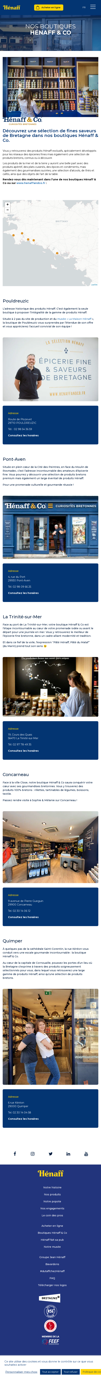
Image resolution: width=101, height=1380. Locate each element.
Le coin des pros (52, 1215)
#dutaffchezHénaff (52, 1271)
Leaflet (94, 284)
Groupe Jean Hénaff (52, 1257)
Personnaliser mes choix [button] (21, 1372)
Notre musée (52, 1246)
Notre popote (52, 1201)
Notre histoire (52, 1187)
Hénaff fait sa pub (52, 1239)
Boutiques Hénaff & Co (52, 1232)
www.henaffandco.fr (30, 183)
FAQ (52, 1278)
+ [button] (7, 205)
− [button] (7, 210)
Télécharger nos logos (52, 1285)
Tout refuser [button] (71, 1371)
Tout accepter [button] (50, 1371)
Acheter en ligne (50, 7)
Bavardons (52, 1264)
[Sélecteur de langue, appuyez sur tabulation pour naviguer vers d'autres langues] (84, 7)
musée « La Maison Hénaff (74, 319)
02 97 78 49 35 (22, 744)
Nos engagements (52, 1208)
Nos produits (52, 1194)
